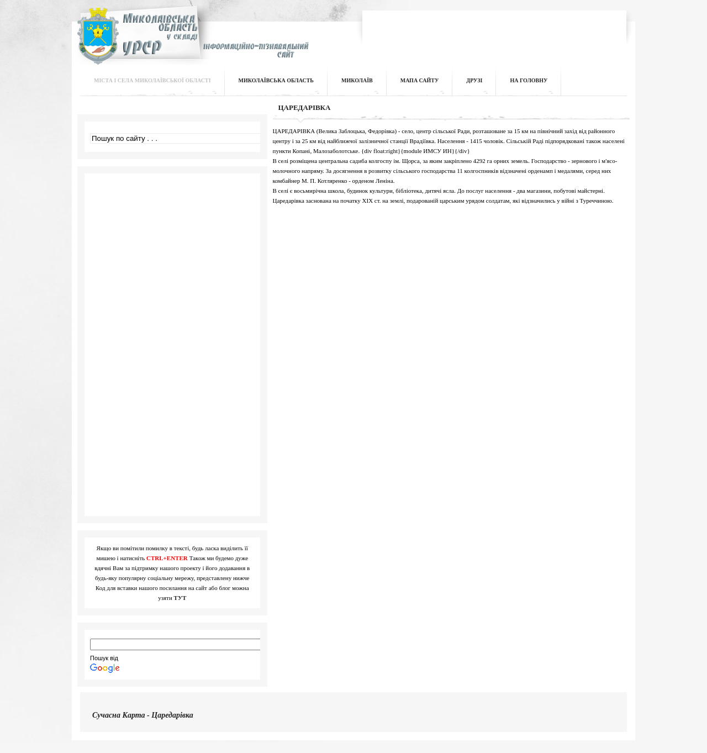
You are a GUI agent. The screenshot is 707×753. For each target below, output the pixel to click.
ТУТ (180, 597)
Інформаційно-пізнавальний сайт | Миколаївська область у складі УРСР (191, 42)
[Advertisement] (495, 29)
